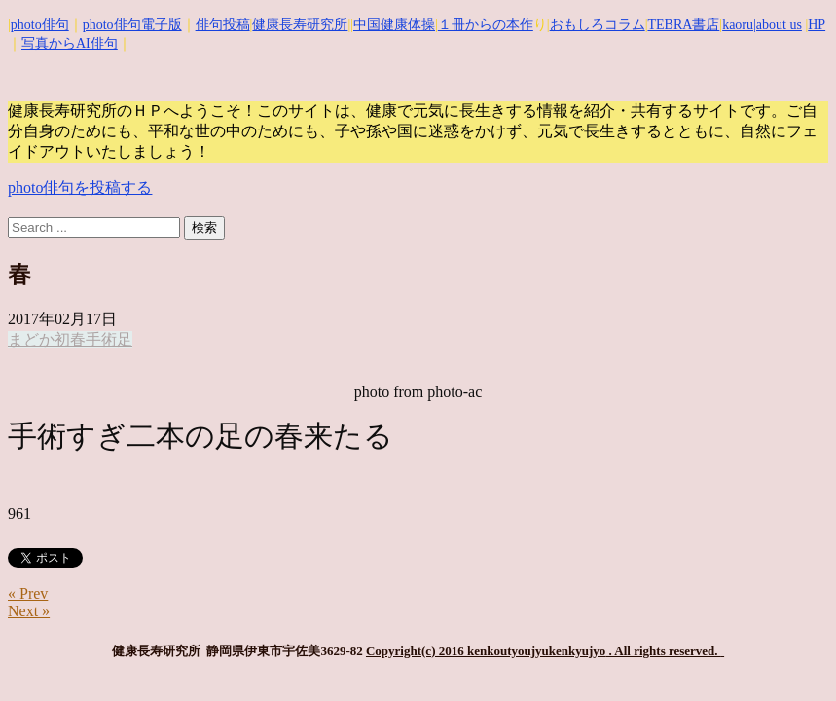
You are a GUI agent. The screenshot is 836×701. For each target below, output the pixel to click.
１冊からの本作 (485, 25)
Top (790, 655)
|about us (777, 25)
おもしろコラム (597, 25)
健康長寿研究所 (299, 25)
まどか (31, 339)
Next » (29, 611)
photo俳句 (40, 25)
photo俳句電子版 (132, 25)
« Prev (28, 593)
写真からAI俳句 (69, 43)
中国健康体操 (394, 25)
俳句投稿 (223, 25)
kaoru (737, 25)
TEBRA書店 (683, 25)
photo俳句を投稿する (80, 187)
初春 (70, 339)
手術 (101, 339)
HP (816, 25)
